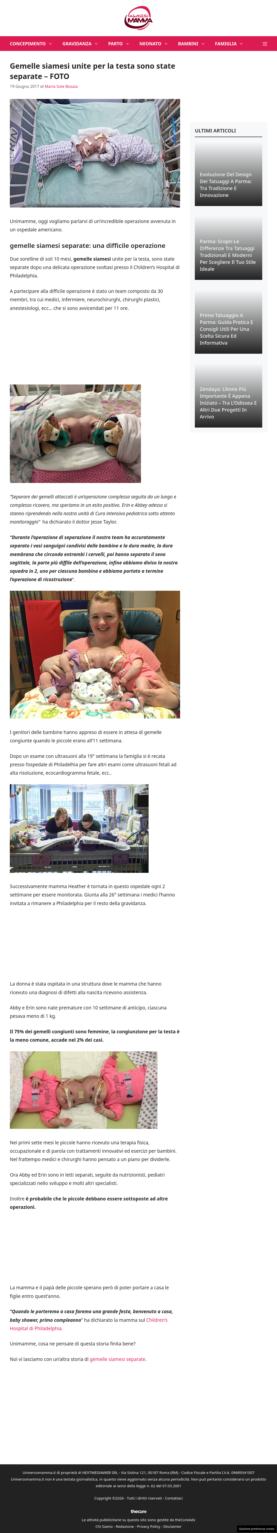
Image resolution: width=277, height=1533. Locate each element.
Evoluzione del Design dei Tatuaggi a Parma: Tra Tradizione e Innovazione (226, 184)
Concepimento (34, 43)
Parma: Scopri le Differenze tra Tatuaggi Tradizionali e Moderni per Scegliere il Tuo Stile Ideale (228, 255)
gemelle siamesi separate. (118, 1359)
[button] (265, 43)
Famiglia (232, 43)
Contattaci (174, 1498)
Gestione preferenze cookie (256, 1529)
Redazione (125, 1526)
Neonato (156, 43)
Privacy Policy (148, 1526)
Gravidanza (82, 43)
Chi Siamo (104, 1526)
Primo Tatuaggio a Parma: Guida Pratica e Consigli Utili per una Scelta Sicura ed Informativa (226, 329)
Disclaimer (172, 1526)
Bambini (194, 43)
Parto (121, 43)
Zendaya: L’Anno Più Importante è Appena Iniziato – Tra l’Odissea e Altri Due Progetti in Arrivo (228, 403)
